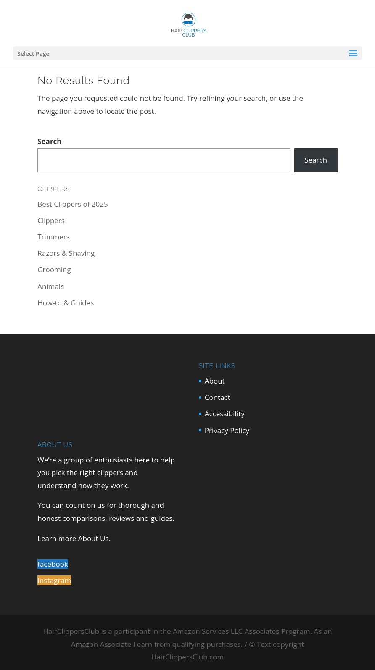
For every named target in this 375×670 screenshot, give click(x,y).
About (215, 381)
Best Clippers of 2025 (72, 204)
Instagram (54, 580)
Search (49, 141)
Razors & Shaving (66, 253)
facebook (52, 564)
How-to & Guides (65, 302)
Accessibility (225, 413)
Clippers (51, 220)
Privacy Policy (227, 430)
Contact (217, 397)
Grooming (54, 269)
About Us (93, 538)
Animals (50, 286)
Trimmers (53, 237)
